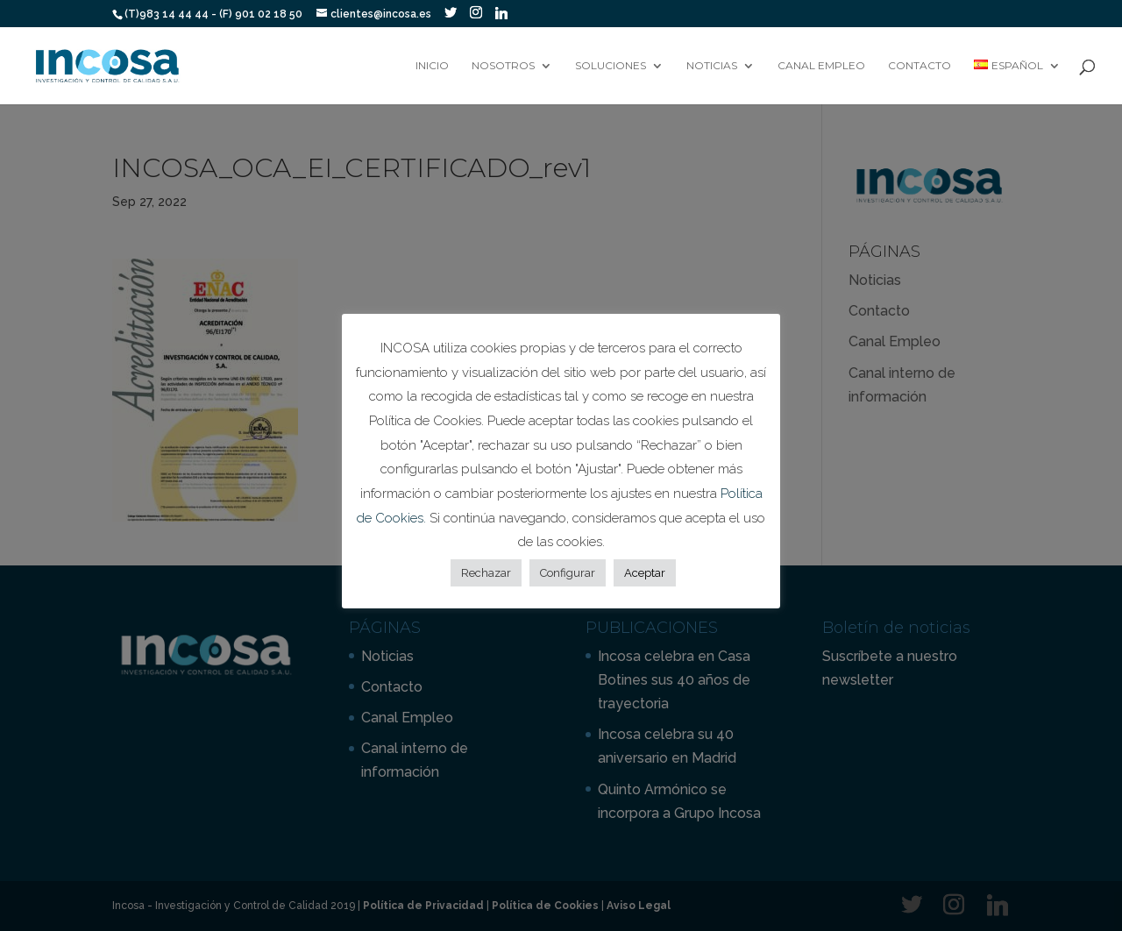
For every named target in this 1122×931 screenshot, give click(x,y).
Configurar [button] (567, 572)
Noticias (711, 66)
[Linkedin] (501, 13)
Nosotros (503, 66)
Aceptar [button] (644, 572)
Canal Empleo (821, 66)
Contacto (919, 66)
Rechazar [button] (486, 572)
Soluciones (610, 66)
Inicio (432, 66)
